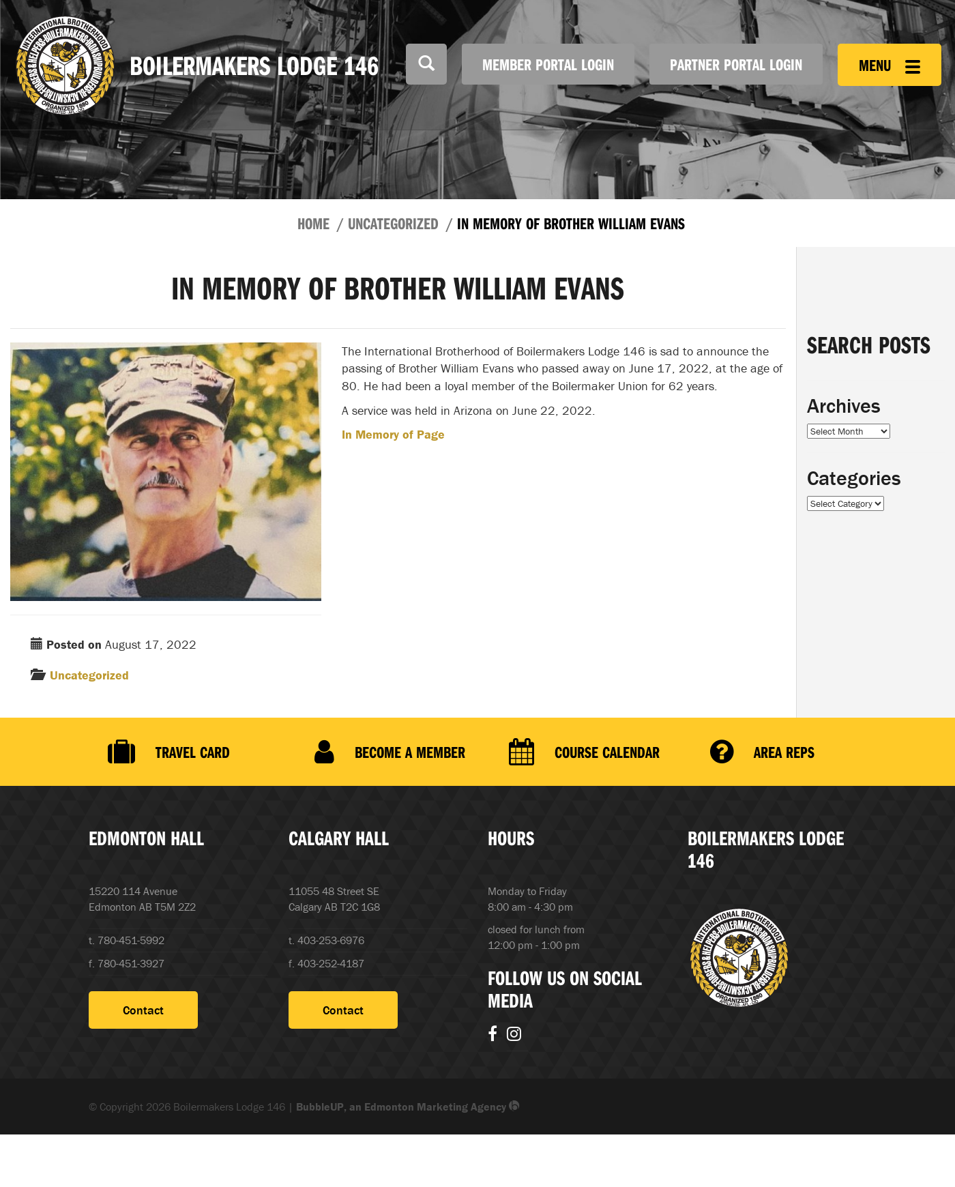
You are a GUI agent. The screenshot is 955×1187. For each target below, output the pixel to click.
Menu (889, 65)
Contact (143, 1010)
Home (313, 223)
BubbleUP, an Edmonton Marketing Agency (408, 1106)
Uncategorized (393, 223)
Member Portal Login (548, 64)
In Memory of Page (393, 434)
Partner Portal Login (736, 64)
